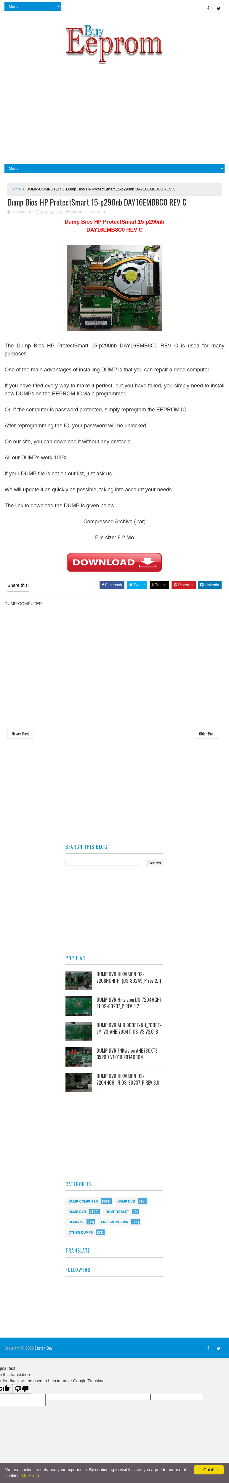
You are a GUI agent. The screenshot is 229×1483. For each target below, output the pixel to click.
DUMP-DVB (126, 1201)
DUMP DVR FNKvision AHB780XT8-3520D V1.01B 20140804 (128, 1054)
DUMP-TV (75, 1222)
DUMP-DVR (77, 1211)
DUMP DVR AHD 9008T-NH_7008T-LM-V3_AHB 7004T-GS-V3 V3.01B (129, 1028)
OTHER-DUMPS (80, 1232)
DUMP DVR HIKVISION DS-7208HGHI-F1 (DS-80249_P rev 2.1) (129, 978)
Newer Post (20, 734)
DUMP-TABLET (117, 1211)
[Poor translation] (21, 1389)
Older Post (207, 734)
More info (30, 1476)
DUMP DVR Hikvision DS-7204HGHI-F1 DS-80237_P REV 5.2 (130, 1003)
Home (15, 189)
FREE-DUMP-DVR (114, 1222)
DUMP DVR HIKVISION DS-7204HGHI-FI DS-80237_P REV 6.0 (128, 1079)
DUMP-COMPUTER (43, 189)
